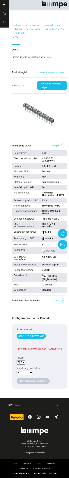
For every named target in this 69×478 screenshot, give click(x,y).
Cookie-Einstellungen (42, 468)
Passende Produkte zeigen (50, 85)
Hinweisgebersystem (20, 473)
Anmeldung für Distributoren (45, 473)
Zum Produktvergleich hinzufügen (50, 72)
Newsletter (27, 463)
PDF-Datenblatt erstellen (33, 381)
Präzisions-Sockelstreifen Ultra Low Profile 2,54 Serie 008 (39, 31)
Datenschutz (51, 463)
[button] (4, 4)
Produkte (16, 25)
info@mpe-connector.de (35, 453)
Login (15, 463)
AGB (38, 463)
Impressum (23, 468)
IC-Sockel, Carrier (52, 25)
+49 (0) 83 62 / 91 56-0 (36, 447)
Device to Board (32, 25)
